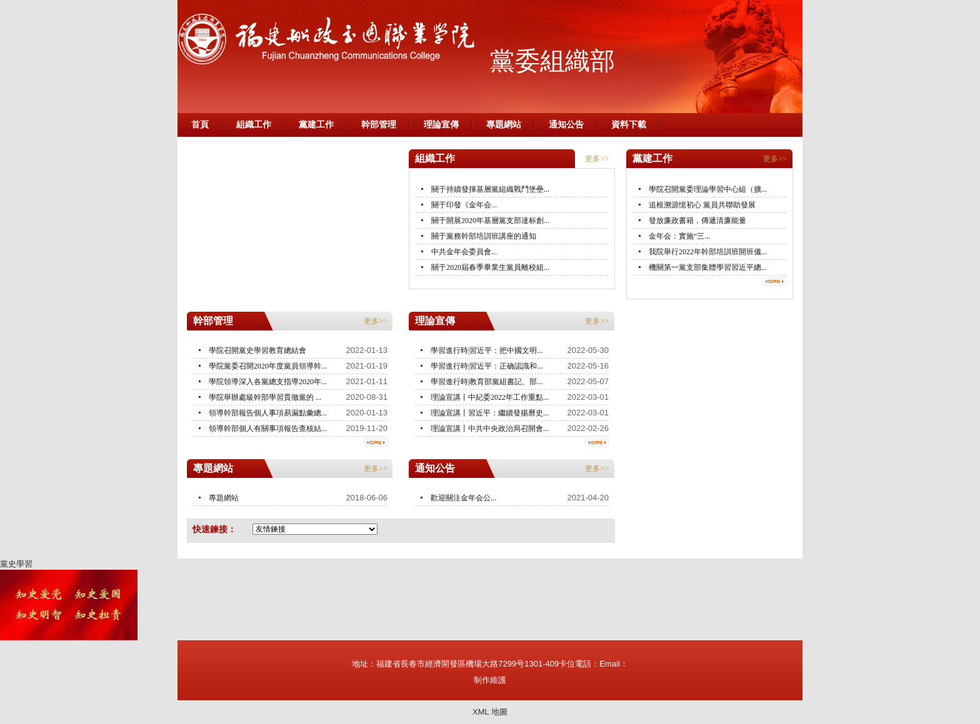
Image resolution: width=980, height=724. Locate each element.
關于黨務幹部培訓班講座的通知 (483, 236)
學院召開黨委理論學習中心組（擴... (708, 189)
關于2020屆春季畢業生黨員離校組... (490, 267)
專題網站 (224, 497)
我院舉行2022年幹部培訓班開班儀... (708, 251)
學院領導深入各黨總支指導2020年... (268, 381)
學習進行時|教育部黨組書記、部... (486, 381)
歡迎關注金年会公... (463, 497)
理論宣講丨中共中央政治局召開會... (490, 428)
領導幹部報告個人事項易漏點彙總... (268, 413)
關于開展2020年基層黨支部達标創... (490, 220)
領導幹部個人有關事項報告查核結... (268, 428)
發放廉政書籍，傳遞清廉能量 (697, 220)
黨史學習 (16, 563)
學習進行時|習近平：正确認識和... (486, 366)
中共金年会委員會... (464, 251)
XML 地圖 (490, 712)
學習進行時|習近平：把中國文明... (486, 350)
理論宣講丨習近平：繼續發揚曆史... (490, 413)
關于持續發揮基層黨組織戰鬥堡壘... (490, 189)
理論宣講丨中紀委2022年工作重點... (490, 397)
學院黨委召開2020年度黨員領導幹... (268, 366)
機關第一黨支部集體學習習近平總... (708, 267)
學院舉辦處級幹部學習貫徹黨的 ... (265, 397)
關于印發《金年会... (464, 205)
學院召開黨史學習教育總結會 (257, 350)
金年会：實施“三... (679, 236)
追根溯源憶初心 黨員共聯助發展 (702, 205)
